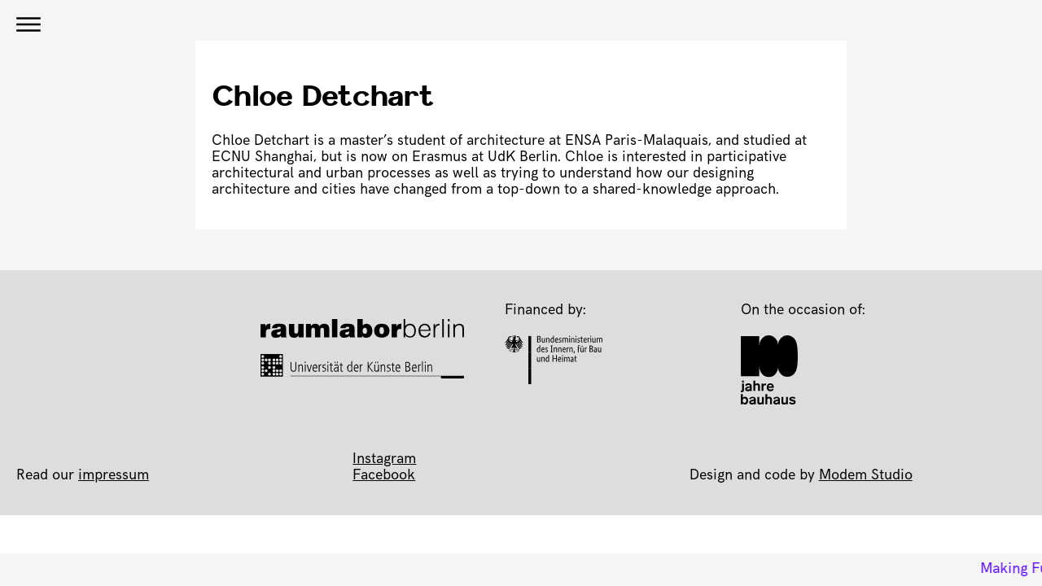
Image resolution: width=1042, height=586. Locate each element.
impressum (113, 476)
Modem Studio (866, 476)
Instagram (384, 460)
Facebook (383, 476)
